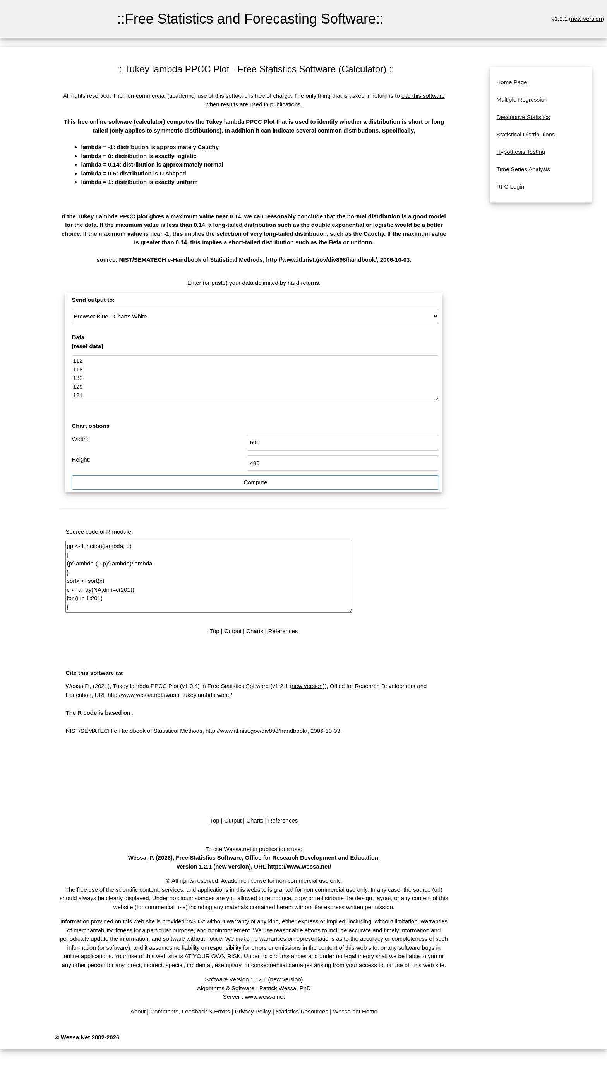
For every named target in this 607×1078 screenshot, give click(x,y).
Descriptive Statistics (523, 117)
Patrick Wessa (278, 988)
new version (586, 18)
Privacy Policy (253, 1011)
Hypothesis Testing (520, 151)
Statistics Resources (302, 1011)
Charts (254, 631)
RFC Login (510, 186)
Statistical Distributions (525, 134)
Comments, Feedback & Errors (190, 1011)
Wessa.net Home (355, 1011)
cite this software (423, 95)
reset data (87, 346)
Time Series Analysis (523, 169)
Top (214, 631)
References (283, 631)
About (138, 1011)
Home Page (511, 82)
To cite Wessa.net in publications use (253, 849)
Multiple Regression (521, 99)
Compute (255, 482)
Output (233, 631)
